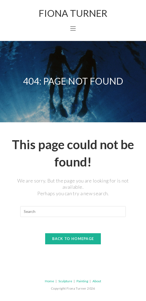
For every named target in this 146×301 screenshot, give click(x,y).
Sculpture (65, 281)
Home (49, 281)
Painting (82, 281)
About (96, 281)
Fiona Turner (73, 13)
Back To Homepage (73, 238)
